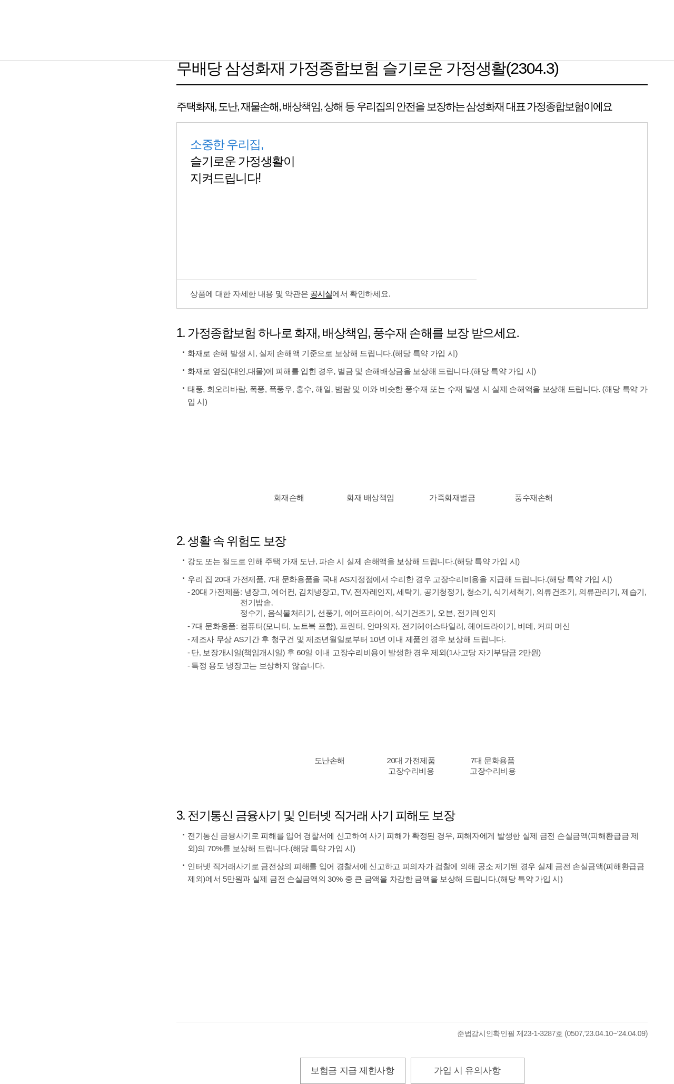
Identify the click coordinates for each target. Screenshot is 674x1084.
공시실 (321, 294)
